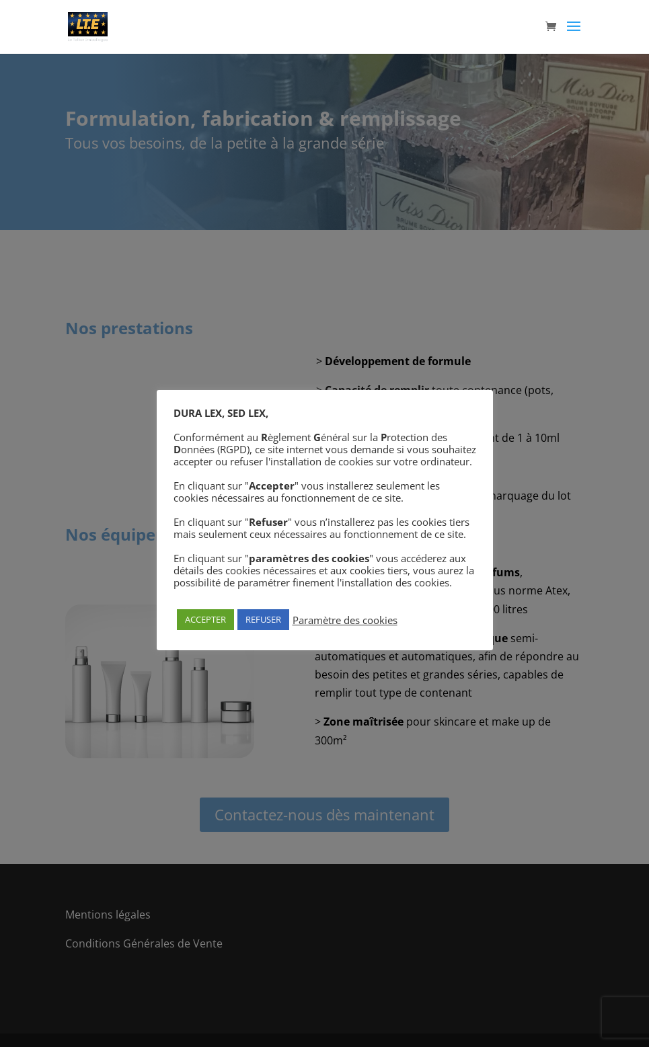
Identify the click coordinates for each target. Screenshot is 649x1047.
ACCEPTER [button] (205, 619)
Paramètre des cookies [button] (345, 620)
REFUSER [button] (263, 619)
